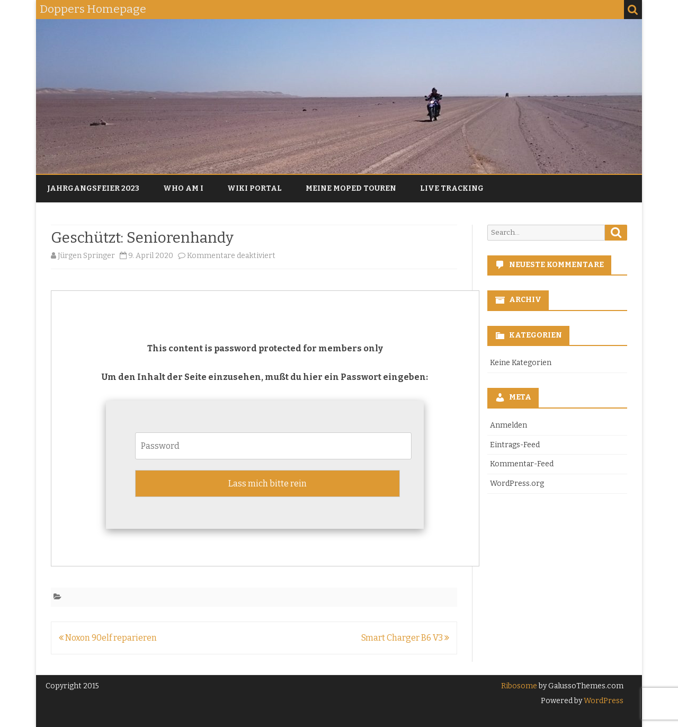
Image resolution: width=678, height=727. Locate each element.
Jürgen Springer (86, 255)
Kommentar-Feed (522, 463)
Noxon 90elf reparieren (108, 638)
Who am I (183, 188)
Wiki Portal (254, 188)
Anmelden (508, 425)
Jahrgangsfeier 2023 (93, 188)
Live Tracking (452, 188)
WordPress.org (517, 483)
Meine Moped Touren (351, 188)
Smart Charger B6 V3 (405, 638)
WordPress (602, 700)
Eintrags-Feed (515, 444)
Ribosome (519, 685)
